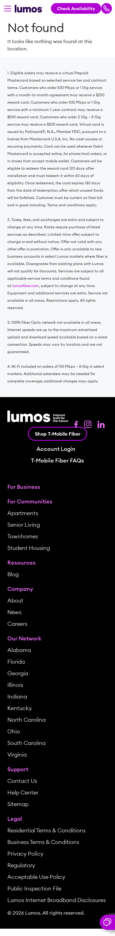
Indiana (17, 696)
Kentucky (19, 708)
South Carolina (26, 742)
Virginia (17, 754)
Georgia (17, 673)
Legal (14, 818)
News (14, 612)
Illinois (15, 684)
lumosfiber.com (25, 285)
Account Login (55, 449)
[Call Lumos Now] (106, 8)
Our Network (24, 638)
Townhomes (22, 536)
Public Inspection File (34, 888)
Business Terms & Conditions (43, 842)
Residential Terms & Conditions (46, 830)
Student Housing (28, 547)
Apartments (22, 513)
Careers (17, 623)
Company (20, 588)
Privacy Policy (25, 853)
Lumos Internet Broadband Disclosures (56, 900)
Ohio (13, 731)
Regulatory (21, 865)
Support (17, 769)
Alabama (19, 650)
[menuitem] (57, 487)
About (15, 600)
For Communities (29, 501)
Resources (21, 562)
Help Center (22, 792)
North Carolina (26, 719)
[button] (107, 922)
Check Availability (76, 8)
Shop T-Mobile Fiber (57, 434)
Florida (16, 661)
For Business (23, 486)
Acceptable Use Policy (36, 876)
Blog (13, 574)
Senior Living (23, 524)
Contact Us (22, 780)
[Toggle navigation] (7, 8)
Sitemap (18, 804)
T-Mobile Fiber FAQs (57, 460)
